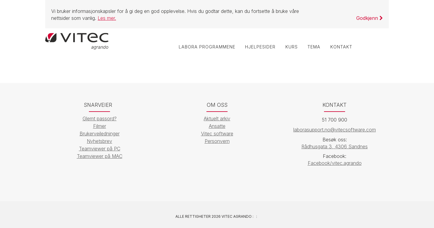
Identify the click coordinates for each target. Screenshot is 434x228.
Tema (313, 47)
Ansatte (217, 126)
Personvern (217, 141)
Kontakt (341, 47)
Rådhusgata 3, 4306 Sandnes (334, 146)
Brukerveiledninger (100, 134)
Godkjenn (369, 18)
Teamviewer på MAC (99, 156)
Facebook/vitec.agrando (335, 163)
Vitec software (217, 134)
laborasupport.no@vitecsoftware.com (334, 130)
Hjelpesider (259, 47)
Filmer (99, 126)
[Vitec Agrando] (76, 41)
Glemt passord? (100, 119)
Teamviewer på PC (99, 149)
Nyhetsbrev (99, 141)
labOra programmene (205, 47)
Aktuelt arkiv (217, 119)
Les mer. (107, 18)
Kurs (290, 47)
